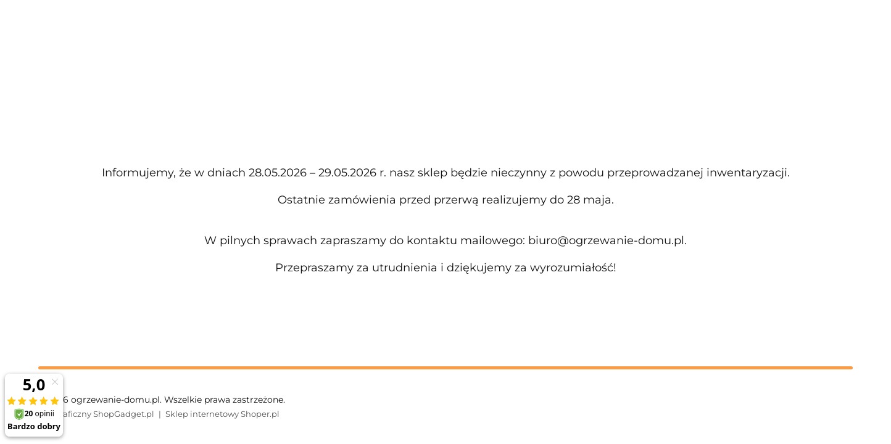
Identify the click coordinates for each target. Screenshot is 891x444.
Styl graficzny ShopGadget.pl (96, 414)
